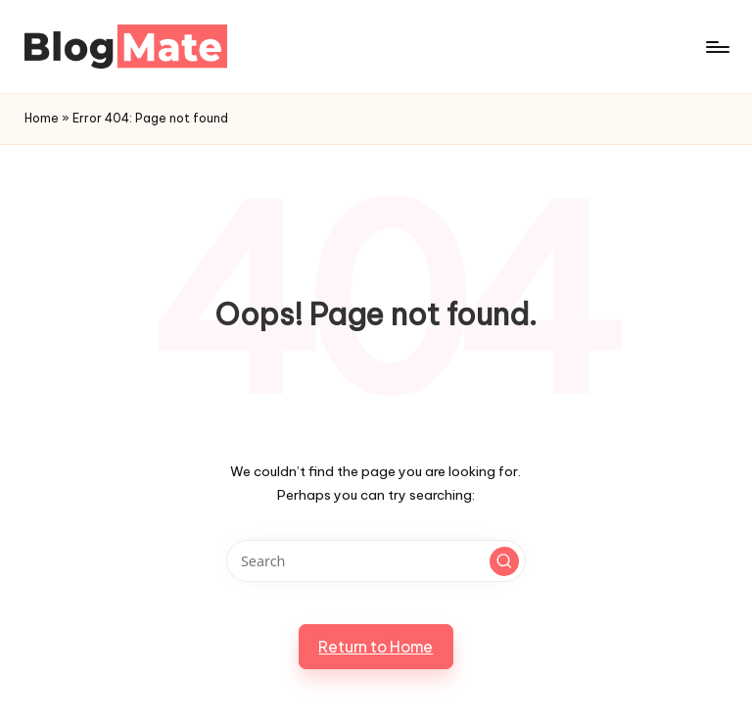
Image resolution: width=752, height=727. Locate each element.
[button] (504, 561)
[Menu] (716, 47)
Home (41, 118)
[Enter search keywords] (375, 561)
